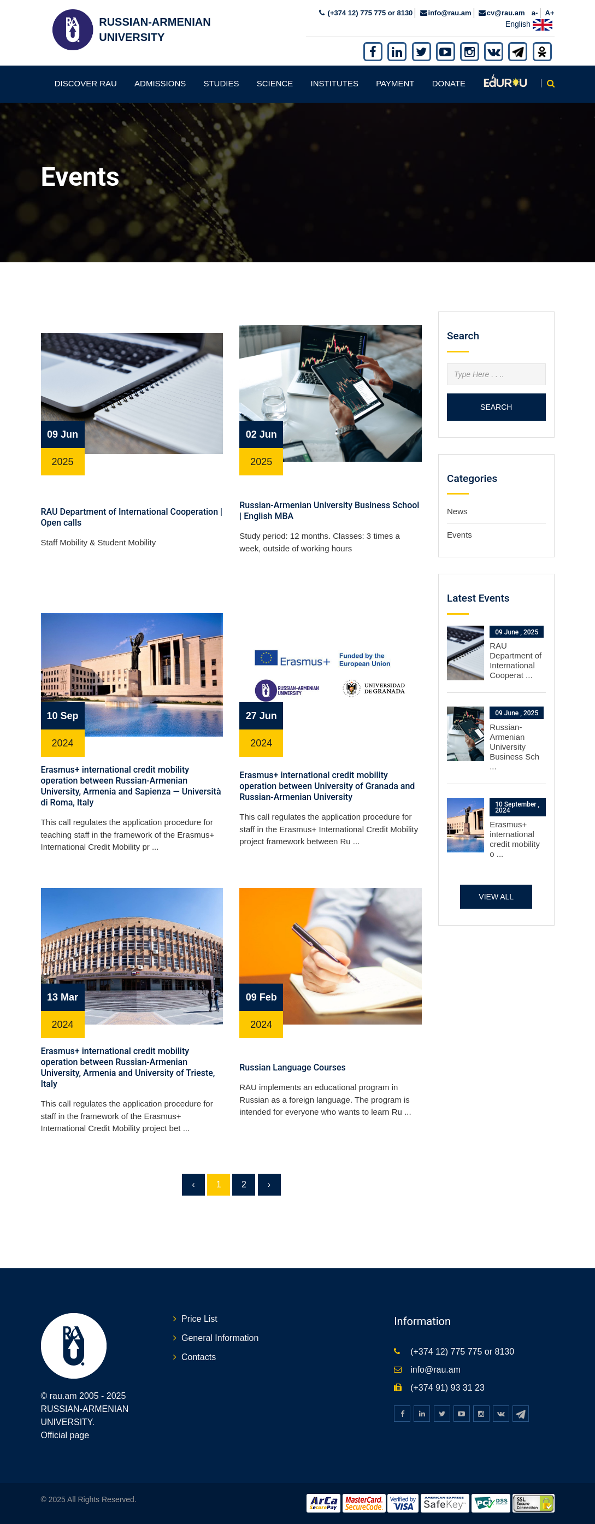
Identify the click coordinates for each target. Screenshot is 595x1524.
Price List (199, 1318)
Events (459, 533)
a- (535, 12)
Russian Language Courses (292, 1066)
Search (496, 406)
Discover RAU (86, 82)
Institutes (335, 82)
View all (496, 895)
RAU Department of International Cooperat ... (515, 659)
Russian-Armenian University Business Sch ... (514, 746)
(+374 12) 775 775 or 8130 (369, 12)
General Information (219, 1336)
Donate (449, 82)
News (457, 510)
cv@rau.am (506, 12)
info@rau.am (450, 12)
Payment (395, 82)
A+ (550, 12)
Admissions (160, 82)
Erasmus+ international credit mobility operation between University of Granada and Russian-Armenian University (327, 785)
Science (275, 82)
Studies (221, 82)
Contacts (198, 1356)
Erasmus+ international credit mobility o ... (515, 838)
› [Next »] (269, 1183)
